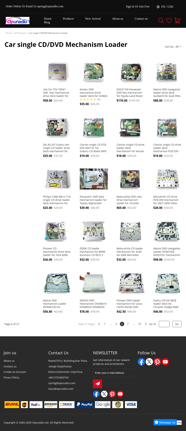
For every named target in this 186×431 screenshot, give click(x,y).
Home (9, 33)
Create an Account (15, 372)
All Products (20, 33)
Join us (10, 352)
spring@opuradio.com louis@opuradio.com (61, 385)
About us (9, 360)
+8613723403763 (58, 377)
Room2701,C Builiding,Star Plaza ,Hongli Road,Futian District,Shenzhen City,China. (67, 366)
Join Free (144, 6)
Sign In (130, 6)
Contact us (10, 366)
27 (139, 324)
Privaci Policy (11, 377)
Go (177, 324)
